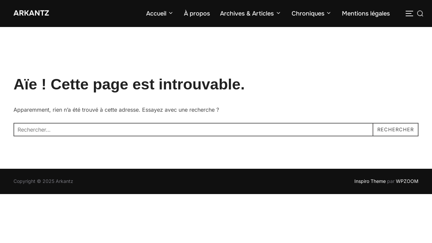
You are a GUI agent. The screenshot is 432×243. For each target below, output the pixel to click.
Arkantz (34, 13)
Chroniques (312, 14)
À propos (197, 14)
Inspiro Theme (370, 182)
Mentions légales (366, 14)
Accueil (160, 14)
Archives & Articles (250, 14)
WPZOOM (407, 182)
